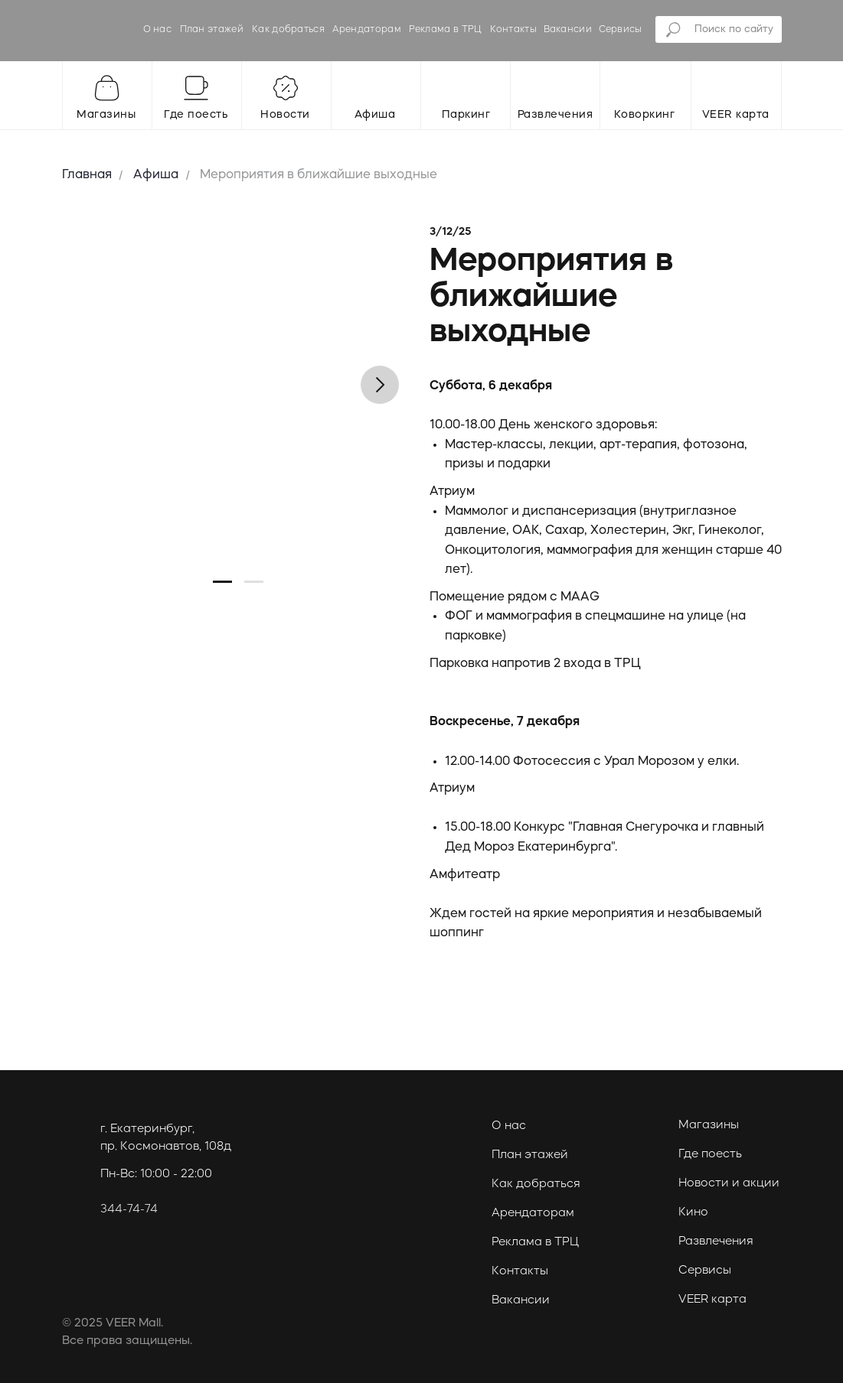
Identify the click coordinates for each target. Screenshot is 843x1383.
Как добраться (288, 29)
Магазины (708, 1125)
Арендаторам (366, 29)
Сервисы (620, 29)
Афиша (155, 175)
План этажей (211, 29)
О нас (157, 29)
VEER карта (712, 1300)
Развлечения (715, 1242)
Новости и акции (728, 1183)
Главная (87, 175)
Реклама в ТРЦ (445, 29)
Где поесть (710, 1154)
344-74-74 (129, 1209)
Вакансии (568, 29)
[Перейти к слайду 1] (222, 582)
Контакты (513, 29)
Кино (693, 1213)
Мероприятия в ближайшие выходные (318, 175)
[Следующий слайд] (380, 385)
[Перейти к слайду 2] (253, 582)
